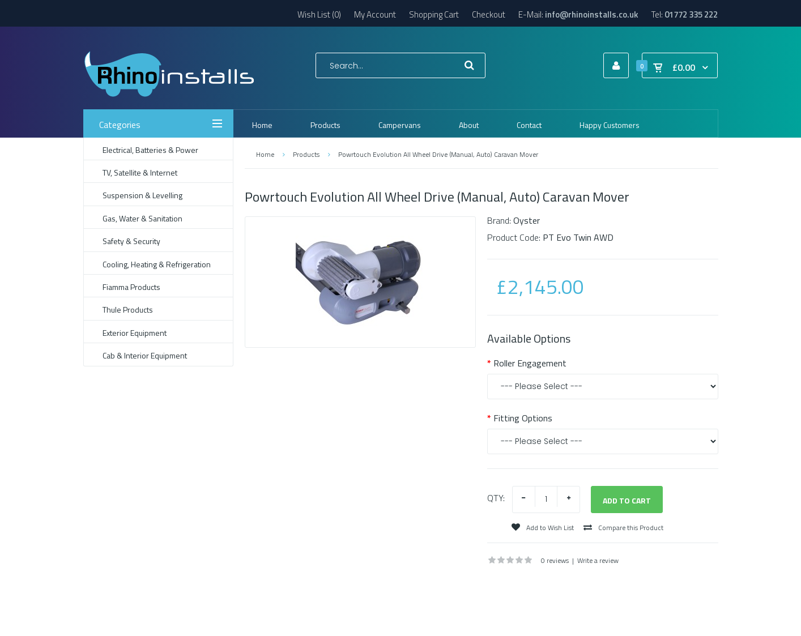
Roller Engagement (529, 363)
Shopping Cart (434, 14)
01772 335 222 (691, 14)
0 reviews (555, 560)
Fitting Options (522, 418)
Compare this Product (623, 527)
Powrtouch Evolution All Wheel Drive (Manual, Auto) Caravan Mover (438, 154)
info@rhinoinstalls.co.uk (591, 14)
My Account (375, 14)
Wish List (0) (319, 14)
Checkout (488, 14)
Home (265, 154)
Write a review (598, 560)
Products (306, 154)
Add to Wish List (543, 527)
